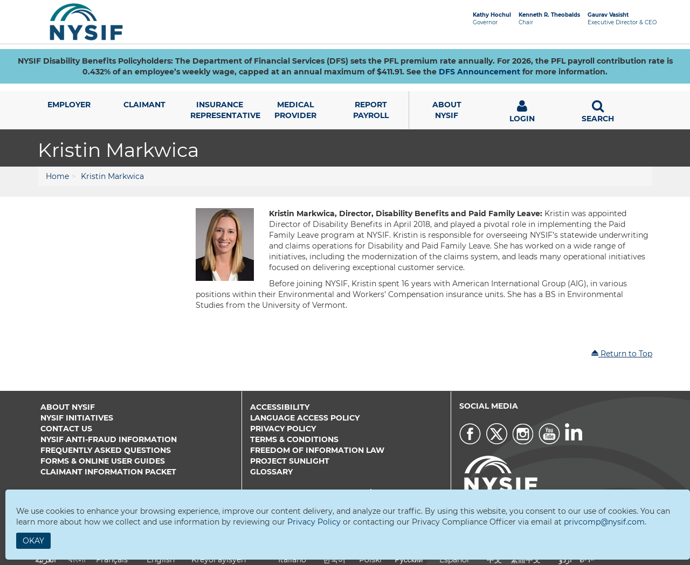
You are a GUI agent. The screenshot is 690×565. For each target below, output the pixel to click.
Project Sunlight (289, 461)
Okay (33, 541)
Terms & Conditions (294, 439)
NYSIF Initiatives (76, 418)
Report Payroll (371, 110)
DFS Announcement (479, 72)
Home (57, 176)
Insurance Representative (224, 110)
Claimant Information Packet (108, 472)
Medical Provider (295, 110)
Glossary (271, 472)
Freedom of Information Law (317, 450)
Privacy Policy (283, 428)
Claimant (144, 104)
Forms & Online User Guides (102, 461)
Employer (69, 104)
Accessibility (279, 407)
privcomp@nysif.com (604, 522)
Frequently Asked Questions (105, 450)
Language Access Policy (305, 418)
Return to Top (621, 354)
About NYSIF (67, 407)
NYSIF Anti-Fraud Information (108, 439)
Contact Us (66, 428)
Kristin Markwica (112, 176)
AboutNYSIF (446, 110)
